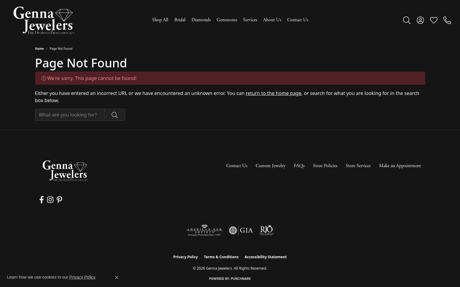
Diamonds (201, 20)
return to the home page (274, 93)
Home (39, 48)
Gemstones (227, 20)
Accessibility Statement (266, 256)
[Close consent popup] (117, 277)
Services (250, 20)
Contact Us (297, 20)
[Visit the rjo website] (266, 230)
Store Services (358, 166)
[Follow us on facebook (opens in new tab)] (41, 199)
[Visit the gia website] (241, 230)
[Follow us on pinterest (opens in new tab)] (59, 199)
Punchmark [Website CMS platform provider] (241, 279)
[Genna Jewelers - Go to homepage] (65, 170)
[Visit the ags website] (204, 230)
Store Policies (325, 166)
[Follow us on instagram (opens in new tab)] (50, 199)
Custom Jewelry (270, 166)
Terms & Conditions (221, 256)
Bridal (179, 20)
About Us (272, 20)
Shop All (160, 20)
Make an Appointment (400, 166)
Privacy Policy (185, 256)
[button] (406, 20)
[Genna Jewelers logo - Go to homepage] (43, 20)
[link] (447, 20)
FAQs (299, 166)
